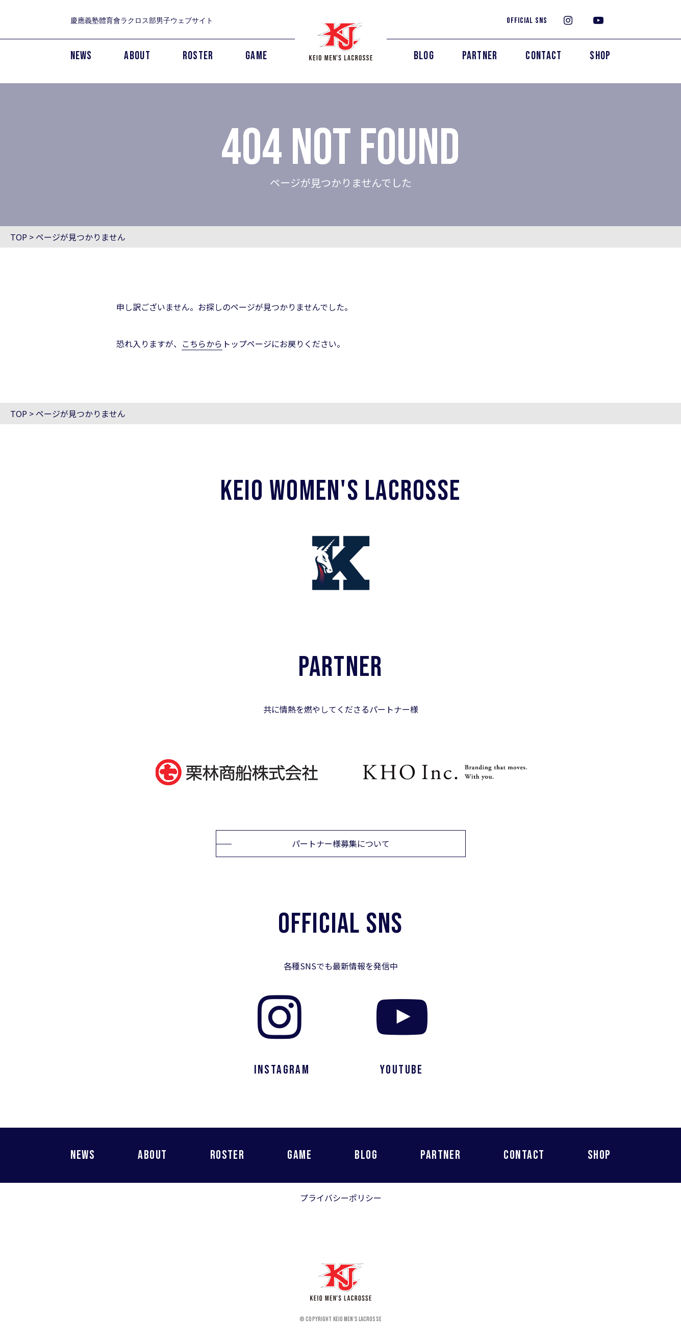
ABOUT (137, 56)
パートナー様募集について (341, 843)
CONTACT (543, 56)
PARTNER (480, 56)
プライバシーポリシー (341, 1197)
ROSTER (198, 56)
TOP (18, 237)
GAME (256, 56)
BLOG (424, 56)
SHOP (600, 56)
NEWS (81, 56)
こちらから (202, 343)
